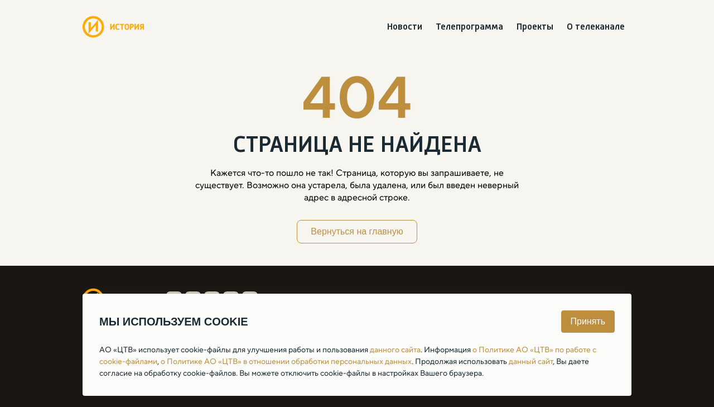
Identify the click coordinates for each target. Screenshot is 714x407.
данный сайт (531, 361)
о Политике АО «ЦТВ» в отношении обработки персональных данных (286, 361)
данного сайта (395, 349)
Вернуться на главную (357, 231)
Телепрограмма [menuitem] (469, 27)
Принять (588, 321)
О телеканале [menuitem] (596, 27)
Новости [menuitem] (404, 27)
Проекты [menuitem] (535, 27)
